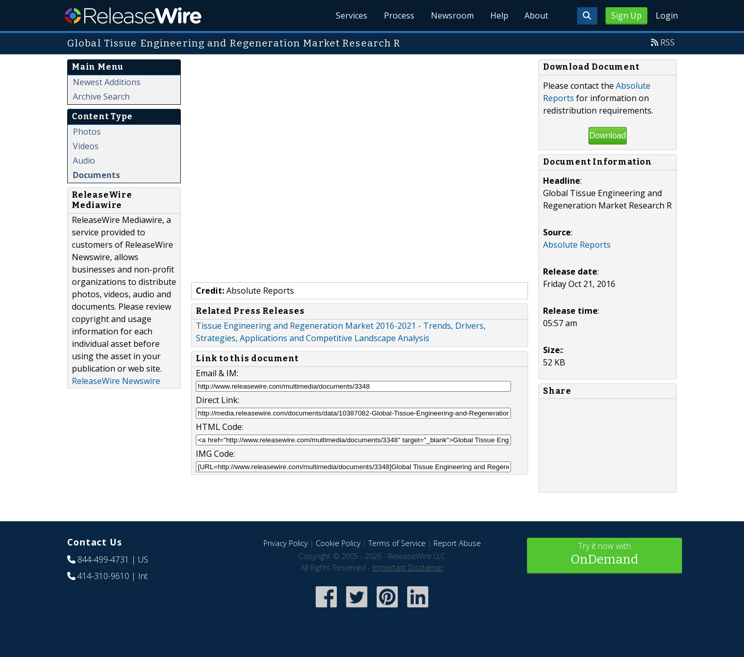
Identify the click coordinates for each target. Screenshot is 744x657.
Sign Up (626, 15)
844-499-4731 (103, 559)
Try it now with (604, 554)
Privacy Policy (286, 543)
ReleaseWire (133, 15)
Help (499, 15)
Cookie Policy (338, 543)
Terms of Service (397, 543)
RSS (667, 42)
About (536, 15)
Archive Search (101, 96)
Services (351, 15)
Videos (86, 146)
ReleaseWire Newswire (116, 381)
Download (607, 135)
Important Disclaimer (408, 567)
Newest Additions (107, 82)
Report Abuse (457, 543)
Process (398, 15)
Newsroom (451, 15)
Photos (87, 131)
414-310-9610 (103, 576)
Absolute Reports (577, 244)
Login (667, 15)
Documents (96, 175)
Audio (84, 160)
